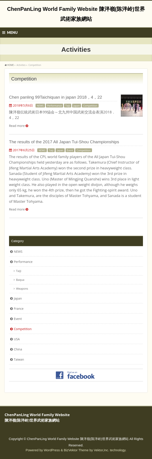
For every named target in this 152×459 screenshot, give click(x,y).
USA (17, 339)
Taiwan (19, 359)
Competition (90, 105)
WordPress (52, 450)
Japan (76, 105)
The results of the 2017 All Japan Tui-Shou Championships (64, 142)
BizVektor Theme (76, 450)
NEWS (40, 105)
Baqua (20, 280)
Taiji (67, 105)
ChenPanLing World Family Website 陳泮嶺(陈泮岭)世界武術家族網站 (78, 439)
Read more (17, 126)
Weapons (22, 289)
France (19, 308)
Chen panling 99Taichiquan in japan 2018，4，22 (55, 97)
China (18, 349)
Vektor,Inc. (101, 450)
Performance (54, 105)
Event (70, 150)
